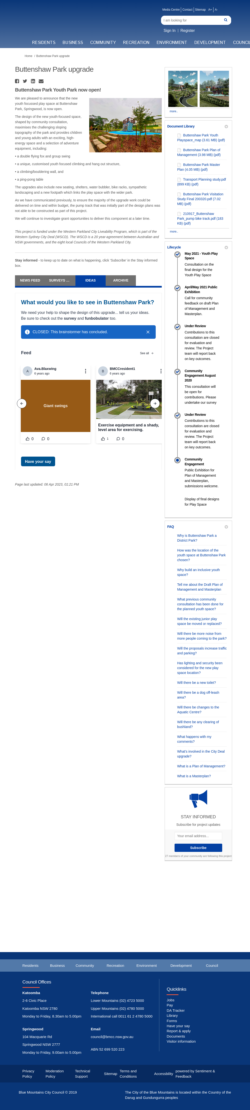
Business (73, 43)
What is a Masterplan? (194, 776)
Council (212, 965)
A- (216, 9)
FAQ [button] (197, 527)
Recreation (136, 43)
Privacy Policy (28, 1073)
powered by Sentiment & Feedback (195, 1073)
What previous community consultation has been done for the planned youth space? (200, 604)
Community (103, 43)
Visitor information (181, 1041)
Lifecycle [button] (197, 247)
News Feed (30, 280)
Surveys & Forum (62, 280)
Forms (172, 1021)
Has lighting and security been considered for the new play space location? (200, 668)
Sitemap (200, 9)
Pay (170, 1005)
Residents (43, 43)
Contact (187, 9)
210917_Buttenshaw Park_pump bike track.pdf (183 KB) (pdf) (200, 218)
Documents (176, 1036)
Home (28, 56)
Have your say (178, 1026)
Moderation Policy (54, 1073)
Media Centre (171, 9)
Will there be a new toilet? (196, 683)
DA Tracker (175, 1010)
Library (172, 1015)
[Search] (196, 20)
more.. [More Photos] (174, 111)
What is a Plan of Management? (201, 766)
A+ (210, 9)
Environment (172, 43)
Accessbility (163, 1074)
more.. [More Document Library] (174, 231)
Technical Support (82, 1073)
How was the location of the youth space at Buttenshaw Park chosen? (201, 555)
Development (210, 43)
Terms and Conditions (128, 1073)
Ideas (90, 280)
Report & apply (179, 1031)
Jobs (170, 1000)
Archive (120, 280)
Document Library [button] (197, 126)
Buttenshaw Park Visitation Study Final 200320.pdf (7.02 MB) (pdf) (200, 199)
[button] (17, 81)
